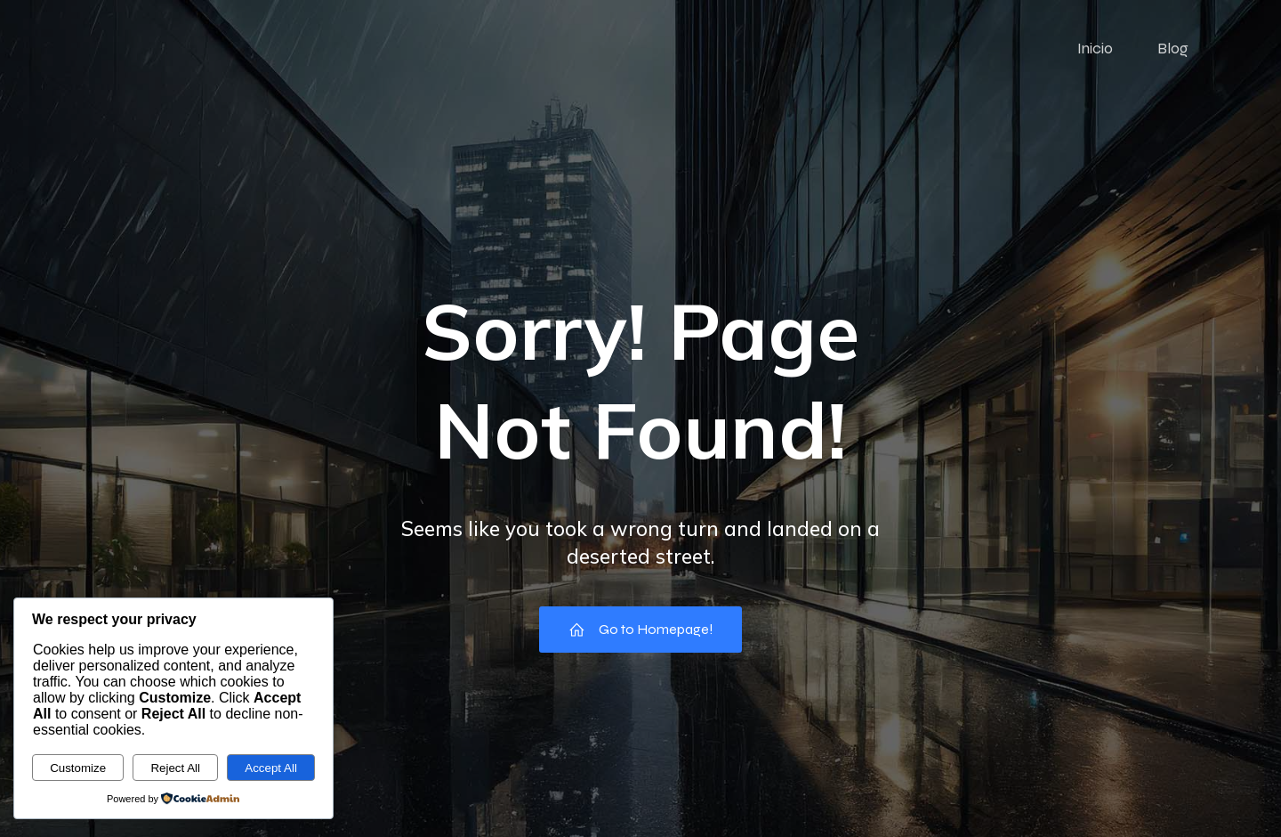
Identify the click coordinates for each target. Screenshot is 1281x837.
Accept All (271, 768)
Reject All (175, 768)
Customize (78, 768)
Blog (1172, 49)
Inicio (1095, 49)
